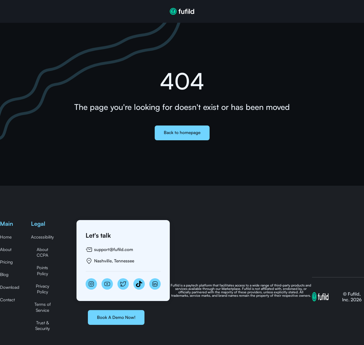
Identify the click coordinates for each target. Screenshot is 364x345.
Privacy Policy (42, 288)
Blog (4, 274)
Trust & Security (42, 325)
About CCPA (42, 252)
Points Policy (42, 270)
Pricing (6, 262)
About (5, 249)
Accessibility (42, 237)
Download (9, 287)
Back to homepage (182, 132)
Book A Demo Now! (116, 317)
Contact (7, 299)
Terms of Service (42, 307)
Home (6, 237)
